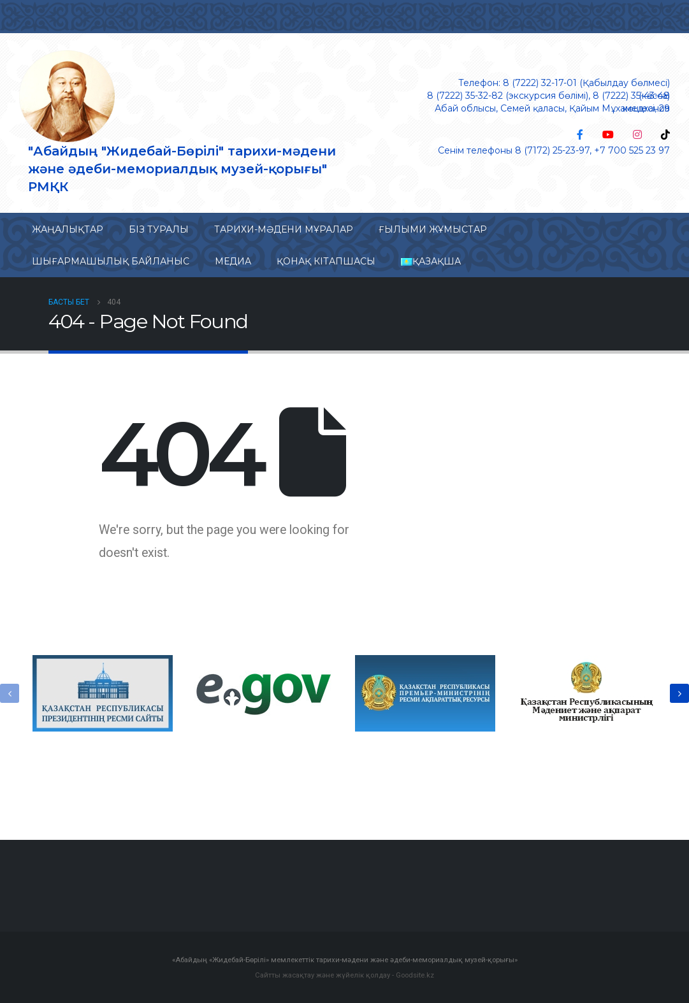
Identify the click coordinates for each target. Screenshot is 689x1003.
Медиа (233, 261)
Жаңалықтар (67, 229)
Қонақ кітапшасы (326, 261)
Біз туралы (159, 229)
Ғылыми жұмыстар (433, 229)
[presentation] (9, 693)
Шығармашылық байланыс (110, 261)
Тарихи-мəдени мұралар (283, 229)
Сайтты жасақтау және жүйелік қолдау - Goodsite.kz (344, 975)
